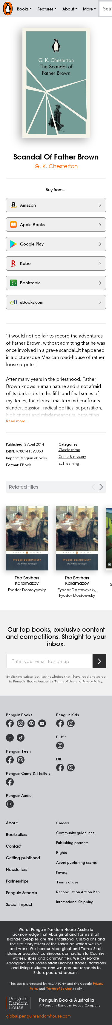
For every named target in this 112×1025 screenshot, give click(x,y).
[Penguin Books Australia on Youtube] (42, 723)
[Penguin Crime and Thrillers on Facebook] (10, 782)
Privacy (61, 872)
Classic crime (69, 449)
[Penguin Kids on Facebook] (60, 723)
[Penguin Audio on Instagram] (10, 804)
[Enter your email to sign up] (49, 661)
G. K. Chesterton (56, 166)
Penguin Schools (21, 892)
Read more (15, 420)
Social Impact (19, 904)
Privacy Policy (92, 681)
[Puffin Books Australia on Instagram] (60, 745)
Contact (14, 845)
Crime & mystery (72, 456)
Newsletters (16, 869)
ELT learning (69, 463)
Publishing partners (72, 842)
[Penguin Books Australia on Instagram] (20, 723)
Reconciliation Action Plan (78, 891)
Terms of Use (64, 681)
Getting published (23, 857)
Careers (62, 822)
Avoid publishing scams (76, 862)
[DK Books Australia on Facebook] (60, 767)
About (12, 822)
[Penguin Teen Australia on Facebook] (10, 760)
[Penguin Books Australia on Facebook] (10, 723)
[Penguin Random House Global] (22, 1002)
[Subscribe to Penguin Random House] (99, 661)
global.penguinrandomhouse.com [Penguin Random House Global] (38, 1016)
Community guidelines (75, 832)
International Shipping (74, 901)
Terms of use (67, 882)
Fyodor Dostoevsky (77, 595)
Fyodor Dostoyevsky (76, 589)
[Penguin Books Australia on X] (31, 723)
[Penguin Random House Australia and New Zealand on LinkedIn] (10, 738)
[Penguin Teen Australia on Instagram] (20, 760)
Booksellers (16, 834)
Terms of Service (59, 988)
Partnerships (17, 880)
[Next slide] (101, 487)
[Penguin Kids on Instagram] (71, 723)
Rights (61, 852)
